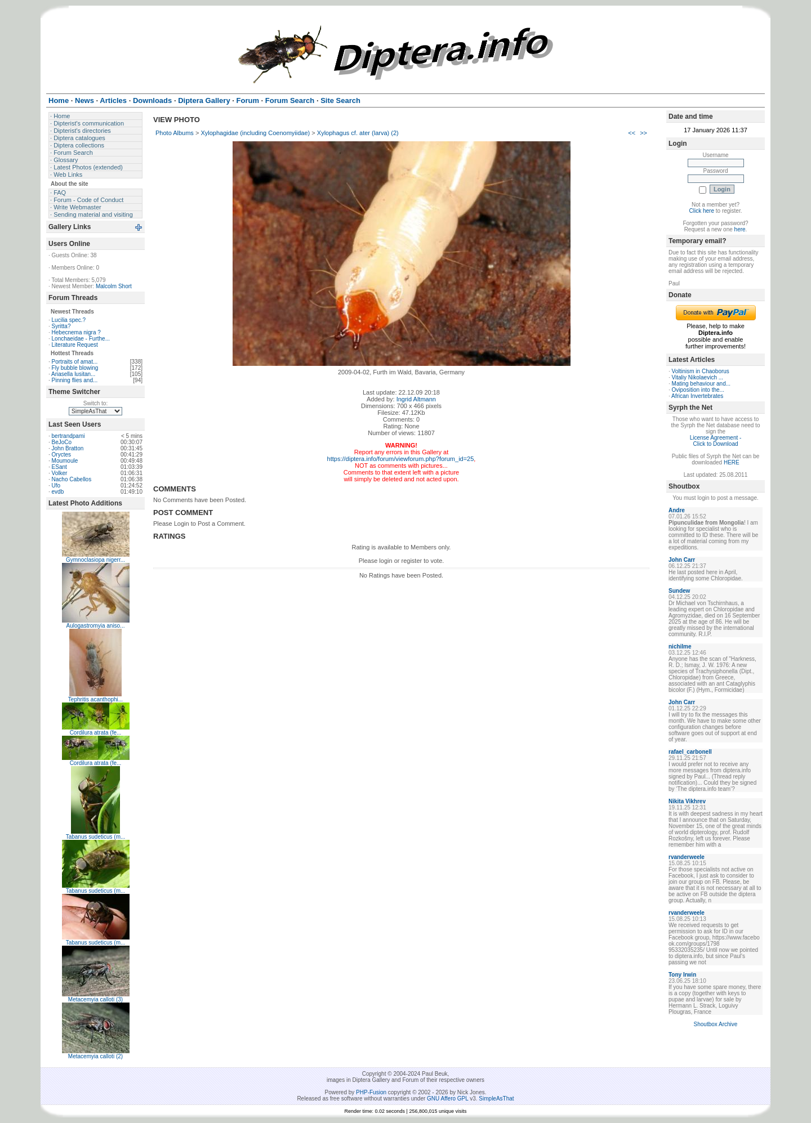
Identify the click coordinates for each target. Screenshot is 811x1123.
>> (643, 132)
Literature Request (75, 345)
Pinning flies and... (75, 380)
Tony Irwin (682, 975)
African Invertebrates (697, 396)
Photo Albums (174, 132)
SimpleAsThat (496, 1098)
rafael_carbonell (690, 752)
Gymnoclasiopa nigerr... (95, 560)
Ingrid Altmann (416, 399)
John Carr (682, 560)
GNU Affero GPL (447, 1098)
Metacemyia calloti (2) (95, 1056)
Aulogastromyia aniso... (95, 626)
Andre (677, 510)
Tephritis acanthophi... (95, 699)
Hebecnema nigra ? (76, 332)
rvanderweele (687, 857)
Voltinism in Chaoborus (700, 371)
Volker (60, 473)
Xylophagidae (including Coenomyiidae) (255, 132)
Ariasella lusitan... (73, 374)
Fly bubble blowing (75, 368)
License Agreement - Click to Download (716, 441)
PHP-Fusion (371, 1092)
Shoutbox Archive (716, 1024)
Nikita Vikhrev (687, 801)
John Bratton (68, 448)
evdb (58, 492)
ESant (59, 467)
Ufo (56, 485)
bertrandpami (68, 436)
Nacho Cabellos (72, 479)
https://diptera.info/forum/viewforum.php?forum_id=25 (400, 458)
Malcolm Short (114, 286)
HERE (731, 462)
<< (631, 132)
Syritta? (61, 326)
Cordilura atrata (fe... (96, 733)
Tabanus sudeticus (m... (96, 837)
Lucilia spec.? (69, 320)
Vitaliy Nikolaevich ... (698, 377)
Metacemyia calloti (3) (95, 999)
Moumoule (65, 461)
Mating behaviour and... (701, 384)
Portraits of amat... (75, 362)
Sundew (679, 591)
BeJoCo (62, 442)
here (740, 229)
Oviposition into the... (698, 390)
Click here (701, 211)
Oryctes (61, 454)
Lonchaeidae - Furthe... (81, 338)
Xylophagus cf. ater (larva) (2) (358, 132)
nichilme (680, 646)
